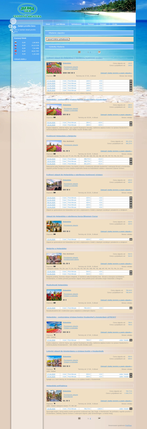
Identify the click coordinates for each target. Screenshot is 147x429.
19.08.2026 (51, 409)
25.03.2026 (51, 198)
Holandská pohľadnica (56, 386)
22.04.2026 (51, 207)
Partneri (91, 24)
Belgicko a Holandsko (56, 248)
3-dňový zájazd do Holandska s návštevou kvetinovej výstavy (74, 58)
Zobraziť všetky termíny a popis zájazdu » (116, 73)
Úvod (48, 24)
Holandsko (67, 63)
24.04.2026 (51, 377)
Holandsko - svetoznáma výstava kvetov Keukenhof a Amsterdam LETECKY (81, 317)
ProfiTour (128, 425)
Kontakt (103, 24)
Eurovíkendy (68, 397)
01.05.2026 (51, 88)
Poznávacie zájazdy (71, 67)
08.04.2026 (51, 202)
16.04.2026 (51, 125)
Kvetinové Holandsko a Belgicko (61, 136)
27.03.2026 (51, 81)
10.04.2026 (51, 83)
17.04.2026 (51, 86)
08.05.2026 (51, 90)
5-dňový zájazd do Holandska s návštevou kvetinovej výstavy (74, 175)
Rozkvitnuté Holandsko (57, 285)
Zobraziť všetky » (20, 59)
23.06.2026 (51, 272)
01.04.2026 (51, 200)
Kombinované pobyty (71, 259)
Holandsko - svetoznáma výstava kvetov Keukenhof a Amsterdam (76, 99)
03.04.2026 (51, 123)
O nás (114, 24)
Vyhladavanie (76, 24)
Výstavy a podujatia (71, 69)
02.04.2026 (51, 159)
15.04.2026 (51, 205)
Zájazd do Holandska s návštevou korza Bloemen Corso (72, 216)
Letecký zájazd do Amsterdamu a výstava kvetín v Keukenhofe (75, 351)
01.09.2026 (51, 274)
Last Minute (60, 24)
